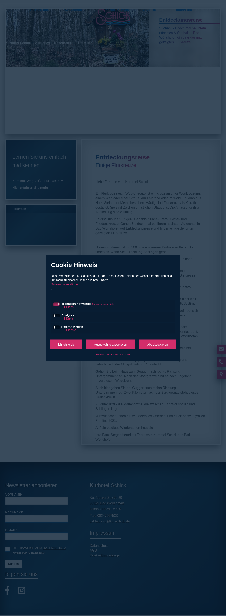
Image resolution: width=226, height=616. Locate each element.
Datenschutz (102, 354)
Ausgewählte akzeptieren (110, 344)
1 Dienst (67, 306)
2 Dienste (68, 330)
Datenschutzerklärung (65, 284)
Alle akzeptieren (157, 344)
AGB (127, 354)
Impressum (117, 354)
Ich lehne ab (66, 344)
